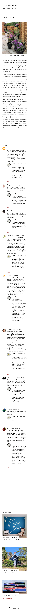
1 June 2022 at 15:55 (21, 416)
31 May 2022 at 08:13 (15, 147)
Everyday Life (9, 138)
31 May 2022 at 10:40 (21, 235)
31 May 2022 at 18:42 (17, 329)
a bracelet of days (9, 5)
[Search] (26, 2)
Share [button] (3, 135)
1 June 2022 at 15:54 (21, 388)
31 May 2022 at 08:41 (21, 185)
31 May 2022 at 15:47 (21, 194)
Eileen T (14, 163)
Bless (8, 148)
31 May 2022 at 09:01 (17, 211)
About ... (9, 8)
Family (13, 138)
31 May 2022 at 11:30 (13, 275)
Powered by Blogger (14, 608)
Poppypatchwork (11, 185)
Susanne (9, 329)
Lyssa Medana (11, 377)
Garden (20, 138)
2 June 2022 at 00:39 (16, 428)
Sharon (9, 428)
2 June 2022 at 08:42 (21, 444)
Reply (8, 181)
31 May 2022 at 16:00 (21, 297)
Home (4, 8)
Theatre (15, 8)
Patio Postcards (11, 235)
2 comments (9, 598)
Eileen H (9, 211)
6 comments (9, 541)
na (7, 275)
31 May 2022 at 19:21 (21, 353)
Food (17, 138)
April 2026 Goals (9, 596)
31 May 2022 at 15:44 (21, 163)
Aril (8, 409)
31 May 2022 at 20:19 (20, 377)
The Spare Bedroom (10, 539)
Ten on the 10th (9, 572)
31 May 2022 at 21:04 (14, 409)
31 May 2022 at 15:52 (21, 220)
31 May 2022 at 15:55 (21, 255)
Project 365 (4, 140)
